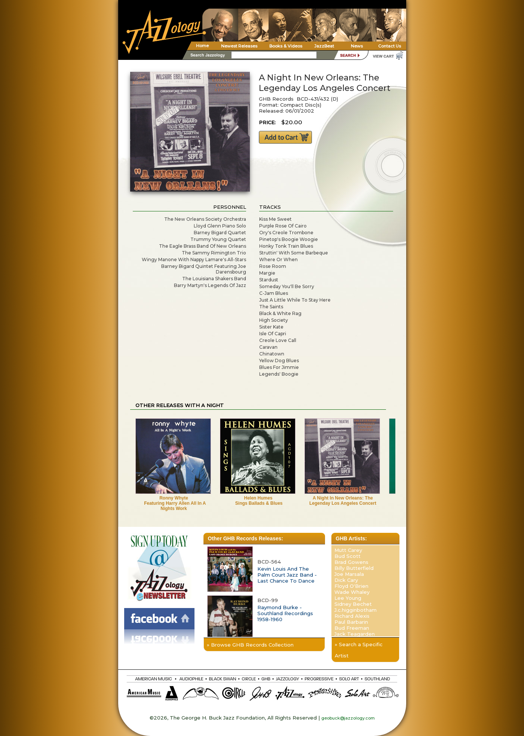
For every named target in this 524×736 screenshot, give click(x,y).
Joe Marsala (349, 574)
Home (202, 45)
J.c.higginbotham (355, 610)
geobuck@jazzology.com (348, 718)
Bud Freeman (351, 628)
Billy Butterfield (354, 568)
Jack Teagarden (354, 634)
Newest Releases (239, 46)
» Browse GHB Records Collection (250, 645)
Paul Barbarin (351, 622)
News (357, 46)
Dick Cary (346, 580)
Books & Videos (285, 46)
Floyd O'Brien (351, 586)
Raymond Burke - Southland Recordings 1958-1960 (285, 613)
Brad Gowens (351, 562)
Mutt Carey (348, 550)
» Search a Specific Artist (359, 650)
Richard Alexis (352, 616)
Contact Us (389, 46)
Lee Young (347, 598)
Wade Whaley (352, 592)
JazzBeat (324, 46)
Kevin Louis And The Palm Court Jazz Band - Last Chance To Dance (287, 575)
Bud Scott (347, 556)
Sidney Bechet (353, 604)
